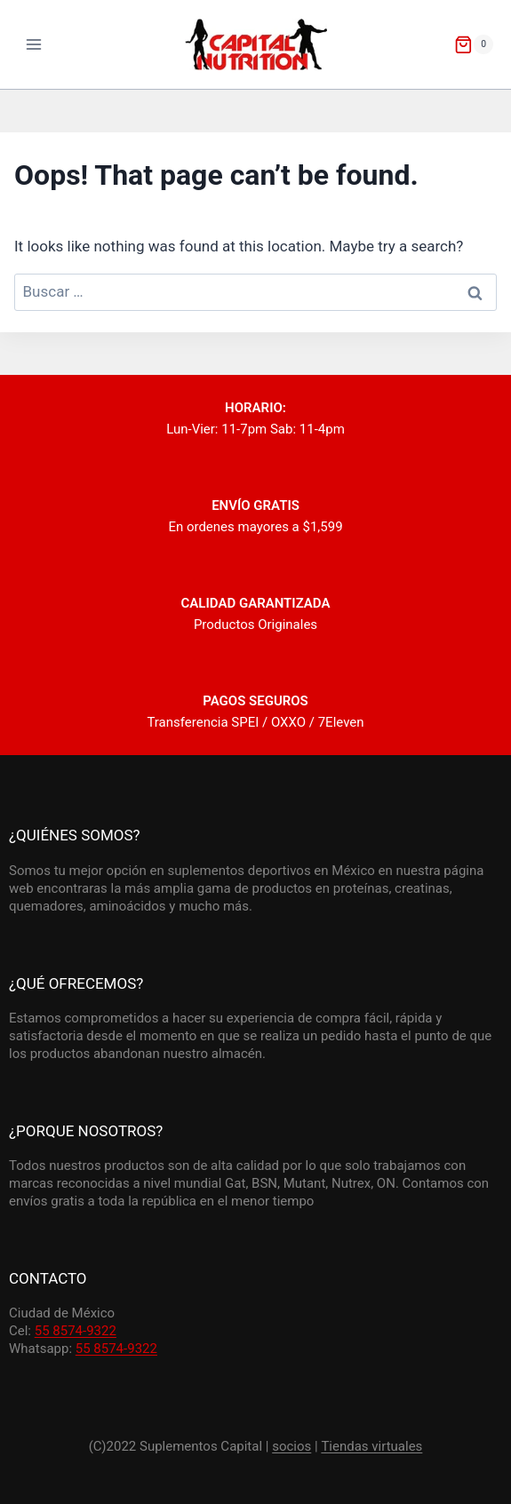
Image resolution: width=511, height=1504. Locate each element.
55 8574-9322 (75, 1331)
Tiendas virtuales (371, 1446)
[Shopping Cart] (473, 44)
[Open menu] (34, 44)
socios (291, 1446)
